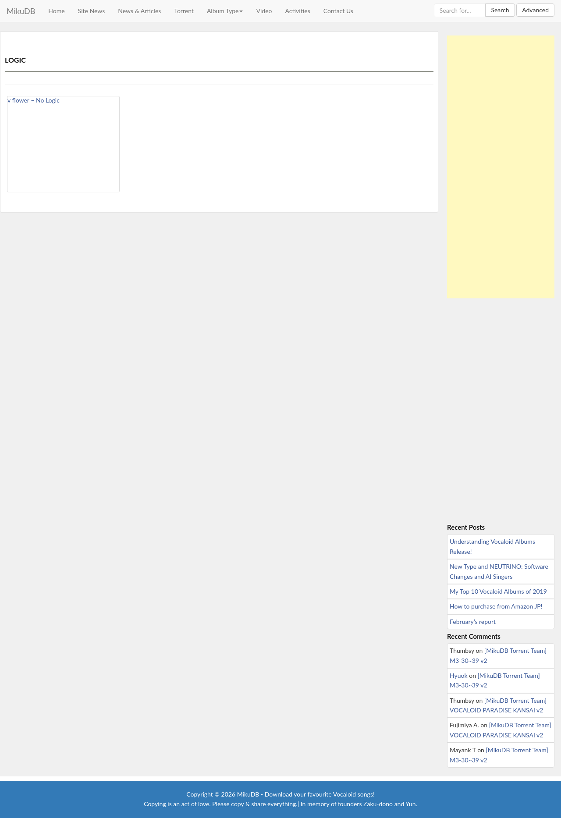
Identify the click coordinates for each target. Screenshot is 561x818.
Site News (91, 10)
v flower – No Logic (33, 100)
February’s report (473, 621)
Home (56, 10)
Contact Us (338, 10)
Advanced (535, 10)
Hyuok (459, 675)
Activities (297, 10)
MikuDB (21, 11)
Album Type (225, 10)
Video (264, 10)
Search (500, 10)
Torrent (184, 10)
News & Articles (139, 10)
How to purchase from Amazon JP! (496, 606)
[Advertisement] (500, 166)
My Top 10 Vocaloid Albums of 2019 (498, 591)
